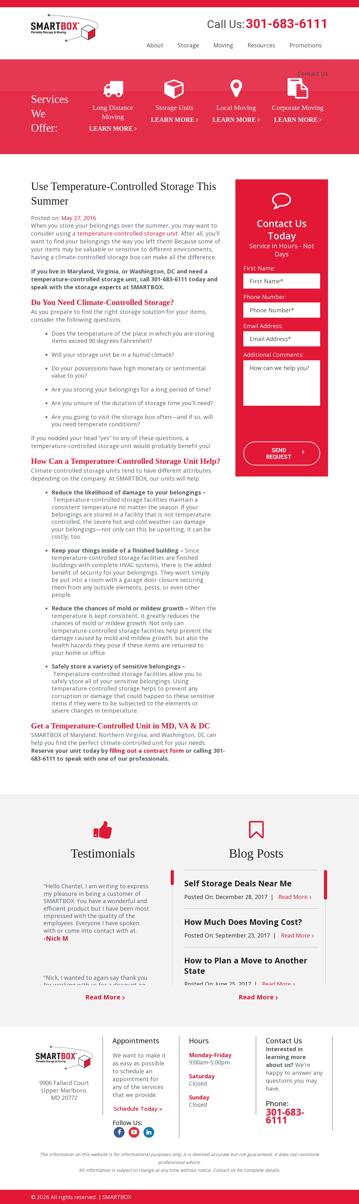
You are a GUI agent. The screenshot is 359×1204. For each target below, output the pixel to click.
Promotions (305, 45)
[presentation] (291, 424)
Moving (223, 45)
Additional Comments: (273, 354)
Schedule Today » (138, 1108)
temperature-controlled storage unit (127, 233)
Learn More (111, 128)
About (155, 45)
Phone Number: (264, 297)
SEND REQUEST (278, 453)
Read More (102, 997)
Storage (188, 45)
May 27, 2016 (78, 218)
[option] (113, 105)
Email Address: (263, 326)
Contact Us (313, 73)
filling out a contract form (146, 750)
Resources (261, 45)
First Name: (259, 268)
